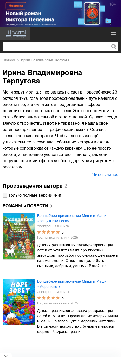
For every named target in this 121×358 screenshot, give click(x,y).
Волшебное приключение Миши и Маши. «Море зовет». (72, 284)
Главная (9, 60)
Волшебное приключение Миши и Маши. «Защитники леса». (72, 218)
